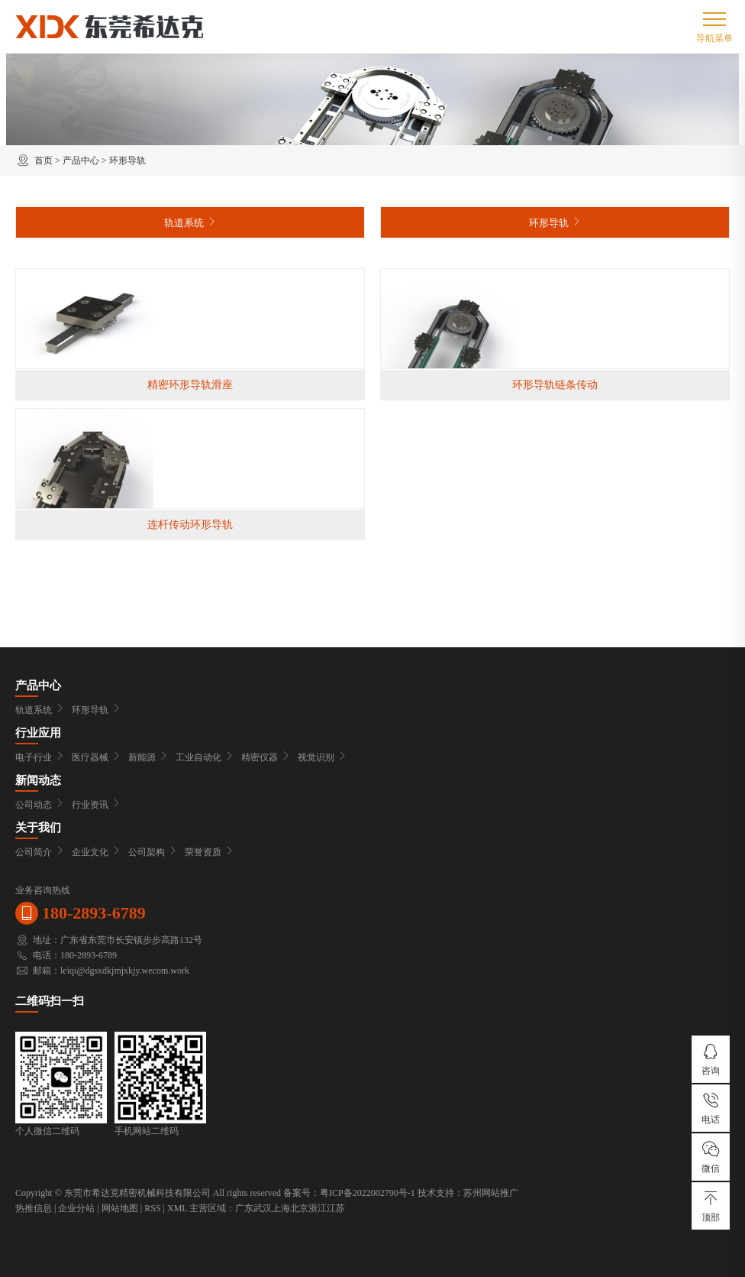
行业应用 (38, 733)
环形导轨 (127, 160)
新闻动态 (38, 780)
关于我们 (38, 828)
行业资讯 (96, 804)
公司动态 (39, 804)
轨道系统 (190, 222)
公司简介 (39, 852)
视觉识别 (322, 757)
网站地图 (120, 1208)
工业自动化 (205, 757)
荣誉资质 (209, 852)
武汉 (262, 1208)
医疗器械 (96, 757)
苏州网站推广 (490, 1193)
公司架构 (152, 852)
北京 (299, 1208)
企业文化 (96, 852)
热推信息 (33, 1208)
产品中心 (81, 160)
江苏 (336, 1208)
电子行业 (39, 757)
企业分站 (76, 1208)
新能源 (148, 757)
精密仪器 (265, 757)
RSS (152, 1208)
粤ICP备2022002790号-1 (367, 1193)
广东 (244, 1208)
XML (177, 1208)
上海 (281, 1208)
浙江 (317, 1208)
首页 (43, 160)
